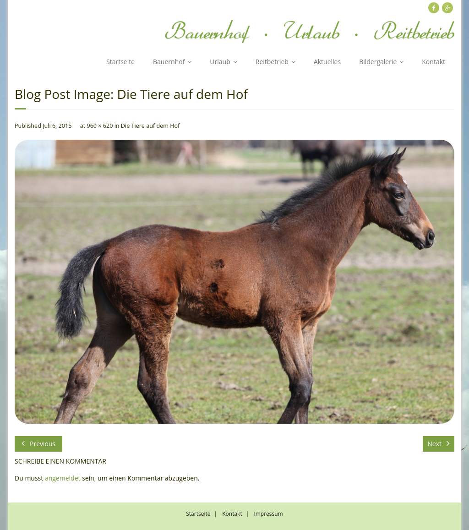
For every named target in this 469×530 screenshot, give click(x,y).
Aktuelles (327, 61)
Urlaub (220, 61)
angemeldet (63, 478)
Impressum (268, 514)
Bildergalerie (378, 61)
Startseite (120, 61)
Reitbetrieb (272, 61)
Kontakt (433, 61)
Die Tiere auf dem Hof (150, 126)
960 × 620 (100, 126)
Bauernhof (169, 61)
